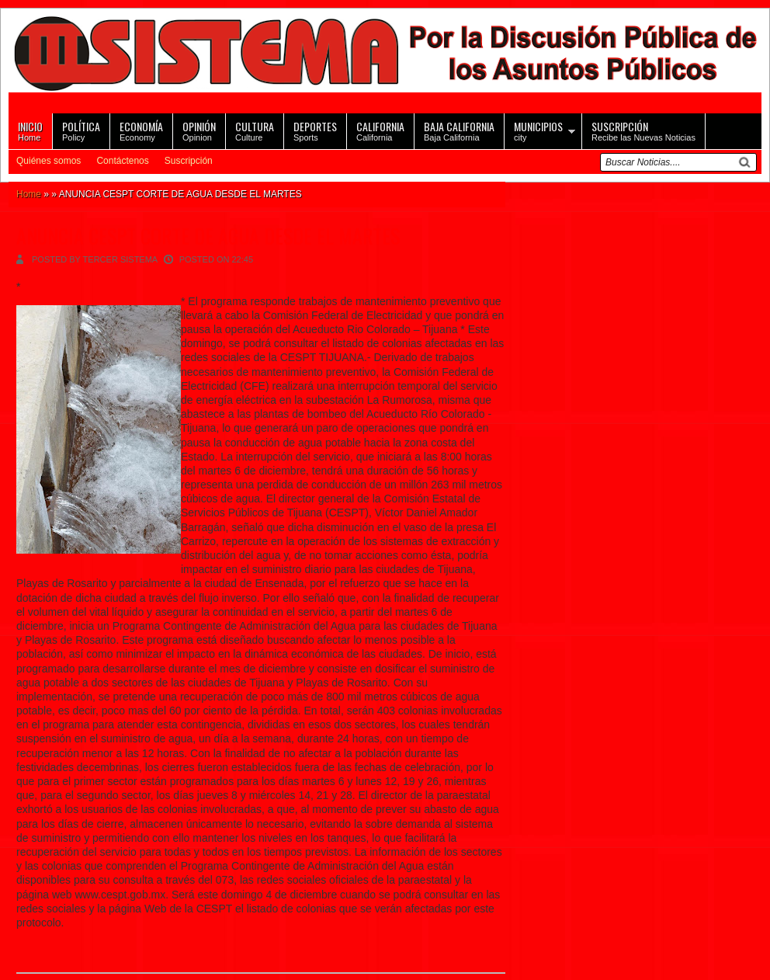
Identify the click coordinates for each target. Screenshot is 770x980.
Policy (81, 130)
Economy (141, 130)
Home (30, 130)
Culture (254, 130)
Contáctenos (122, 160)
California (380, 130)
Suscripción (189, 160)
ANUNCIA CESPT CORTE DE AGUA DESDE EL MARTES (208, 236)
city (538, 130)
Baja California (459, 130)
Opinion (199, 130)
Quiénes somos (48, 160)
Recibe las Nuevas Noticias (643, 130)
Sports (315, 130)
